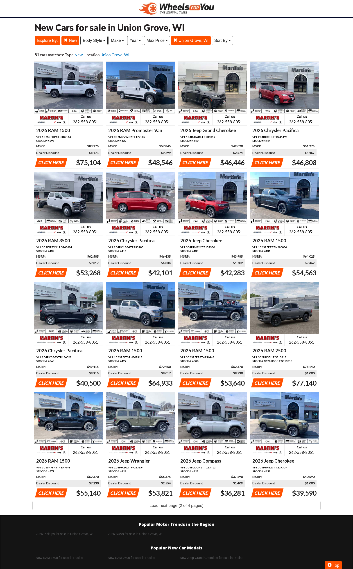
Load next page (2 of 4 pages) (176, 505)
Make (117, 40)
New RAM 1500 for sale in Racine (59, 558)
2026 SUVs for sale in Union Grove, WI (135, 534)
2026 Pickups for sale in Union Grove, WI (64, 534)
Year (135, 40)
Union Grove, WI (190, 40)
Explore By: (47, 40)
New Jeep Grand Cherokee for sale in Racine (211, 558)
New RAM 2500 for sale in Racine (131, 558)
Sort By (222, 40)
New (70, 40)
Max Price (157, 40)
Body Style (94, 40)
